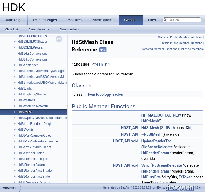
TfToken (186, 177)
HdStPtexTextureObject (34, 147)
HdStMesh (25, 112)
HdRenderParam (155, 153)
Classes (163, 37)
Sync (145, 165)
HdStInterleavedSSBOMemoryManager (46, 77)
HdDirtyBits (151, 177)
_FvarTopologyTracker (105, 94)
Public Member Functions (186, 37)
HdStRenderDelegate (33, 159)
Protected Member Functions (158, 49)
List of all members (191, 49)
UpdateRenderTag (156, 141)
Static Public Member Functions (182, 43)
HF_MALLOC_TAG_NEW (161, 115)
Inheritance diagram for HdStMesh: (102, 74)
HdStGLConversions (32, 36)
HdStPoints (26, 129)
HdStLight (25, 88)
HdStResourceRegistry (34, 182)
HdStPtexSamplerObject (35, 135)
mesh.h (100, 64)
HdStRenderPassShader (35, 171)
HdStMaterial (27, 100)
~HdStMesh (151, 134)
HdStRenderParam (31, 165)
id (189, 128)
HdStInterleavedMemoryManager (41, 71)
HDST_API (129, 128)
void (134, 141)
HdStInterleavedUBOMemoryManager (45, 83)
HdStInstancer (28, 65)
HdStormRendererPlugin (35, 124)
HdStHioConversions (32, 59)
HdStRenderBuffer (31, 153)
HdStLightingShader (32, 94)
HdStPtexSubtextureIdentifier (38, 141)
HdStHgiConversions (32, 53)
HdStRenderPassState (34, 176)
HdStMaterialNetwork (33, 106)
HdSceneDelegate (158, 147)
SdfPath (168, 128)
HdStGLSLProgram (31, 47)
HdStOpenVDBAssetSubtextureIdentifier (46, 118)
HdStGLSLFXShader (32, 41)
